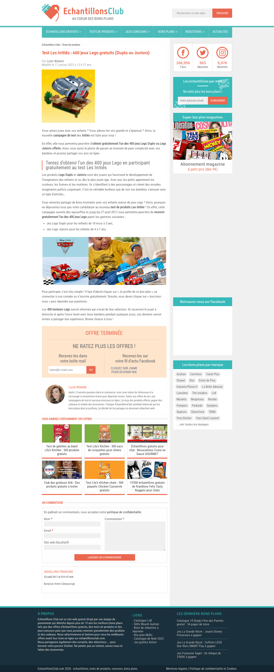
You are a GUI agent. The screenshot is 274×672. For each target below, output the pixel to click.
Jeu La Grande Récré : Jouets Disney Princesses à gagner (199, 633)
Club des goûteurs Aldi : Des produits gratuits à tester (62, 484)
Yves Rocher (184, 418)
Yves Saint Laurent (207, 418)
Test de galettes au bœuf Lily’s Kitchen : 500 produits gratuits (62, 450)
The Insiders (199, 393)
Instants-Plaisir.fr (187, 387)
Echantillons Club (51, 44)
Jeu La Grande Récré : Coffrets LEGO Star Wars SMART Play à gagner (199, 644)
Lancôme (182, 393)
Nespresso (197, 399)
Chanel (181, 380)
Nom (47, 519)
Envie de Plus (207, 380)
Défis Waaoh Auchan (146, 624)
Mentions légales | (178, 668)
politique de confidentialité (124, 512)
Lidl (214, 393)
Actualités (220, 32)
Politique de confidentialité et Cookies (213, 668)
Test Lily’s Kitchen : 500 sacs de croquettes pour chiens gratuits (104, 450)
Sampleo (212, 405)
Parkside (197, 405)
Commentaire (114, 519)
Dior (192, 380)
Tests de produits (101, 32)
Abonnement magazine (202, 166)
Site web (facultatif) (56, 542)
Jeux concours (136, 32)
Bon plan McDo (143, 635)
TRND (212, 412)
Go (91, 369)
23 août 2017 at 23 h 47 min (58, 577)
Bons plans (166, 32)
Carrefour (196, 374)
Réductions (194, 32)
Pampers (182, 405)
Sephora (182, 412)
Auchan (181, 374)
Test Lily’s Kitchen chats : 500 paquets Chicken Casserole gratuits (104, 486)
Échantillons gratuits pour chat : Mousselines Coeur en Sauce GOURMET (147, 450)
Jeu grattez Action (145, 642)
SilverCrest (197, 412)
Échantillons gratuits (62, 32)
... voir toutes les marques (193, 424)
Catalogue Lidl (143, 620)
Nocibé (212, 399)
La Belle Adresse (212, 387)
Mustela (181, 399)
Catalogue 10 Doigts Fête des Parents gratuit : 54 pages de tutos (200, 622)
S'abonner (217, 100)
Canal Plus (212, 374)
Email (47, 530)
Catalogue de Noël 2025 (149, 638)
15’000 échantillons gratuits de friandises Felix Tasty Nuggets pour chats (147, 486)
